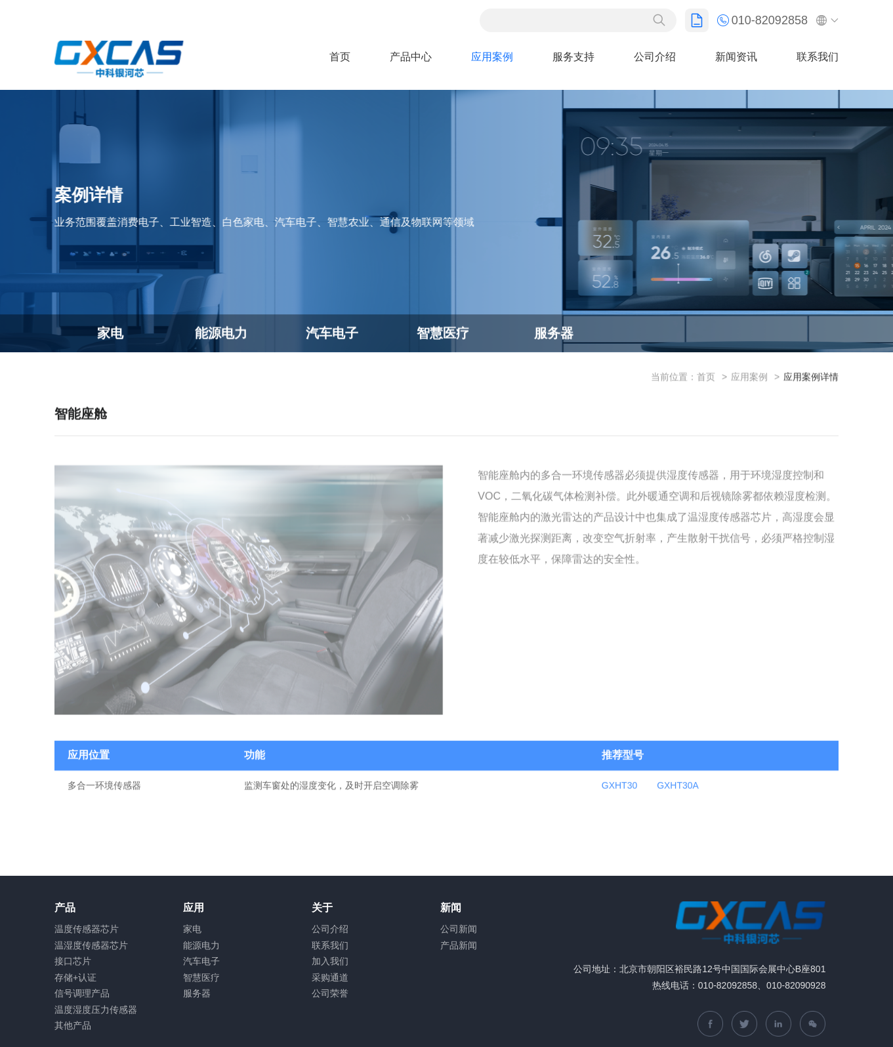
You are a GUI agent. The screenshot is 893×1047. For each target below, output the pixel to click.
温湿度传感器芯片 (91, 945)
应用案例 (492, 56)
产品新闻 (458, 945)
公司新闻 (458, 929)
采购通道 (330, 977)
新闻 (450, 907)
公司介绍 (655, 56)
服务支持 (573, 56)
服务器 (553, 334)
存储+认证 (75, 977)
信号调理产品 (82, 993)
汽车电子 (332, 334)
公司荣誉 (330, 993)
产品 (64, 907)
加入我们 (330, 961)
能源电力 (221, 334)
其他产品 (72, 1025)
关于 (322, 907)
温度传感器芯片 (86, 929)
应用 (193, 907)
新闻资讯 (736, 56)
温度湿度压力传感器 (95, 1009)
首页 (339, 56)
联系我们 (818, 56)
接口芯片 (72, 961)
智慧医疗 (443, 334)
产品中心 (411, 56)
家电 (110, 334)
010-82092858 (762, 20)
